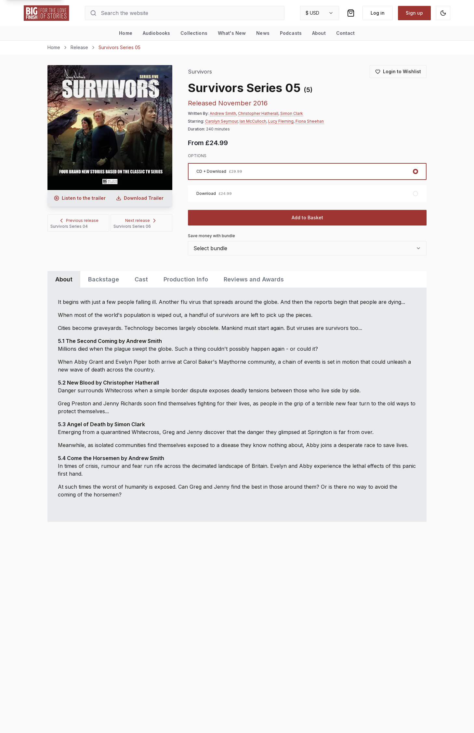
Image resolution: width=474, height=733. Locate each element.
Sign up (414, 13)
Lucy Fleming (281, 121)
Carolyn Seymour (221, 121)
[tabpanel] (237, 405)
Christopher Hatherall (258, 113)
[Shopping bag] (350, 13)
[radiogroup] (307, 182)
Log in (378, 13)
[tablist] (237, 279)
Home (125, 33)
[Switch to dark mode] (443, 13)
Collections (193, 33)
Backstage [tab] (103, 279)
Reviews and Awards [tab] (254, 279)
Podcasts (291, 33)
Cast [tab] (141, 279)
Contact (345, 33)
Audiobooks (156, 33)
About (319, 33)
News (263, 33)
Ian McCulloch (253, 121)
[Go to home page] (46, 13)
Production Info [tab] (186, 279)
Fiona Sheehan (310, 121)
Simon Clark (291, 113)
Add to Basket (307, 217)
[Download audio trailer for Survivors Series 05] (139, 198)
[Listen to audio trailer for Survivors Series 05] (80, 198)
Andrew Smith (223, 113)
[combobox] (319, 13)
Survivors (200, 72)
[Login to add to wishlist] (398, 71)
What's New (232, 33)
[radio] (307, 171)
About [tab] (63, 279)
